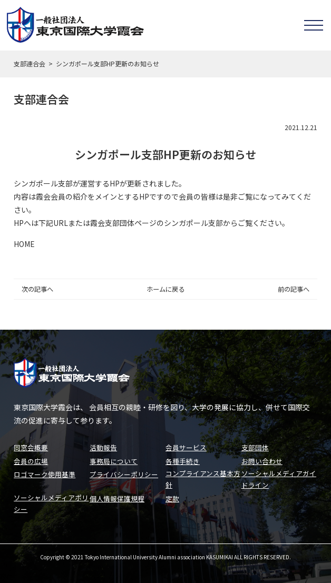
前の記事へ (293, 289)
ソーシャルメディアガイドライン (278, 478)
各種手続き (183, 459)
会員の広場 (31, 459)
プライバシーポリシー (124, 472)
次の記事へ (37, 289)
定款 (172, 497)
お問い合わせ (262, 459)
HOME (24, 244)
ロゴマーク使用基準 (44, 472)
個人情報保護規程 (117, 497)
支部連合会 (29, 63)
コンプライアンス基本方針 (203, 478)
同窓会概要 (31, 446)
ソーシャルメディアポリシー (51, 503)
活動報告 (103, 446)
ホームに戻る (165, 289)
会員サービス (186, 446)
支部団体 (255, 446)
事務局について (114, 459)
